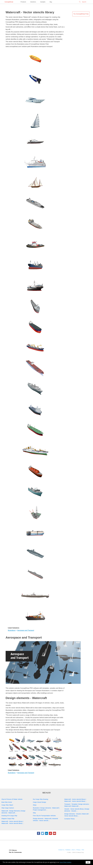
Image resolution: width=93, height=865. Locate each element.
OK (88, 862)
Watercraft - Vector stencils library (30, 12)
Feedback (67, 849)
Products (23, 2)
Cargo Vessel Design (39, 802)
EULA (73, 849)
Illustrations (11, 630)
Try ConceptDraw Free (80, 14)
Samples (42, 2)
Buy (51, 2)
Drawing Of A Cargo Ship (9, 815)
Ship (34, 813)
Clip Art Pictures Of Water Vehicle (12, 799)
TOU (83, 849)
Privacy (78, 849)
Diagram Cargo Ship (8, 818)
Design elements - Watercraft (26, 698)
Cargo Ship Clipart (7, 805)
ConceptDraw (9, 2)
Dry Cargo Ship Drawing (40, 799)
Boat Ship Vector (7, 802)
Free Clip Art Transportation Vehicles (44, 815)
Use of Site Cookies (65, 862)
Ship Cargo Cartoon (8, 808)
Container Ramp (69, 818)
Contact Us (61, 849)
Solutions (33, 2)
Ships (34, 805)
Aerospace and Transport (25, 630)
